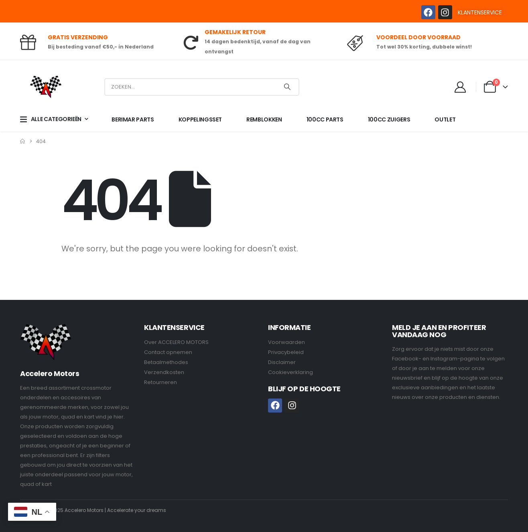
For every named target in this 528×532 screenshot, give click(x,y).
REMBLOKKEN (264, 119)
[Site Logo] (45, 87)
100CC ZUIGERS (389, 119)
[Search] (287, 87)
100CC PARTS (325, 119)
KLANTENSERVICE (480, 12)
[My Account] (460, 87)
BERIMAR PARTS (133, 119)
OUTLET (445, 119)
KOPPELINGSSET (200, 119)
